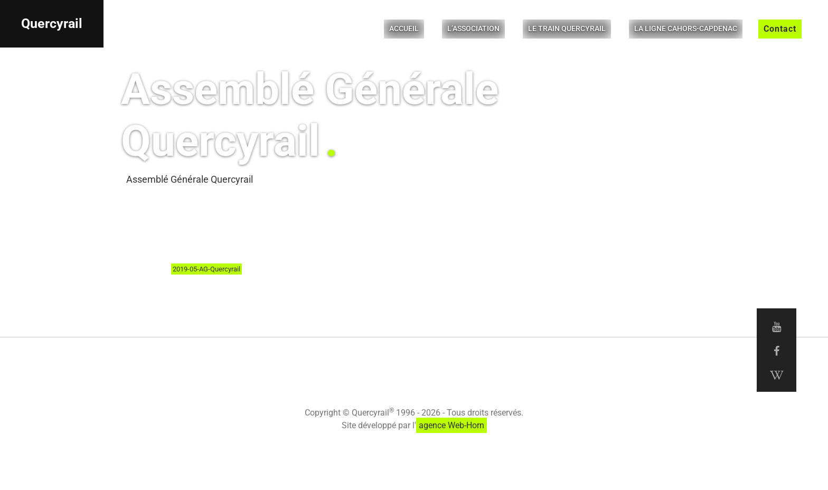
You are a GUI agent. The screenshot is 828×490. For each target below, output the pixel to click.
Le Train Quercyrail (567, 28)
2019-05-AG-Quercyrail (206, 269)
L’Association (473, 28)
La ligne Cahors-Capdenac (685, 28)
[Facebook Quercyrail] (776, 351)
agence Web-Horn (451, 425)
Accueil (404, 28)
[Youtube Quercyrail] (776, 327)
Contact (780, 29)
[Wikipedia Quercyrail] (776, 375)
